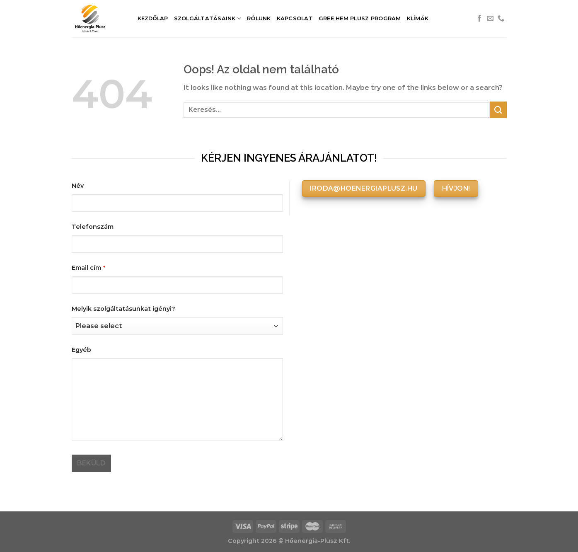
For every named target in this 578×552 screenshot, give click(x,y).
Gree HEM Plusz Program (360, 18)
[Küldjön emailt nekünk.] (490, 18)
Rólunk (259, 18)
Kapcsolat (295, 18)
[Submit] (498, 110)
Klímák (418, 18)
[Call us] (501, 18)
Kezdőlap (153, 18)
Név (78, 185)
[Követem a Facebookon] (479, 18)
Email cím (88, 267)
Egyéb (81, 349)
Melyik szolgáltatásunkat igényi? (123, 308)
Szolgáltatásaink (208, 18)
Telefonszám (93, 226)
